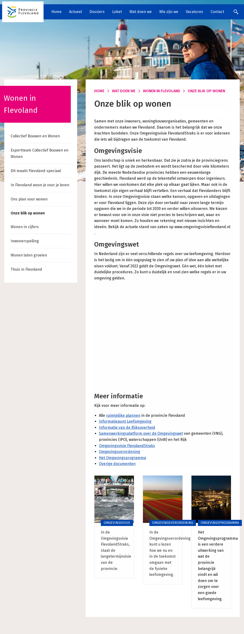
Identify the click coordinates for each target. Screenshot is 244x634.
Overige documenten (117, 463)
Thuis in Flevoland (26, 269)
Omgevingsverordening (119, 451)
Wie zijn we (168, 11)
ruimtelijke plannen (123, 415)
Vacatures (194, 11)
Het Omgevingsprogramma (122, 458)
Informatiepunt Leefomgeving (125, 421)
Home (56, 11)
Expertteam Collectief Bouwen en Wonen (39, 153)
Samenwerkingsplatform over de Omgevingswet (141, 433)
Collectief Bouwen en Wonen (35, 136)
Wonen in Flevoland (161, 91)
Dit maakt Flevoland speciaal (36, 171)
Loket (117, 11)
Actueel (75, 11)
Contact (217, 11)
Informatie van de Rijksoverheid (127, 427)
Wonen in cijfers (25, 227)
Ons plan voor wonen (29, 199)
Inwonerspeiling (25, 241)
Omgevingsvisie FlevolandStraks (127, 445)
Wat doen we (140, 11)
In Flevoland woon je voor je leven (40, 185)
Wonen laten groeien (29, 255)
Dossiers (97, 11)
